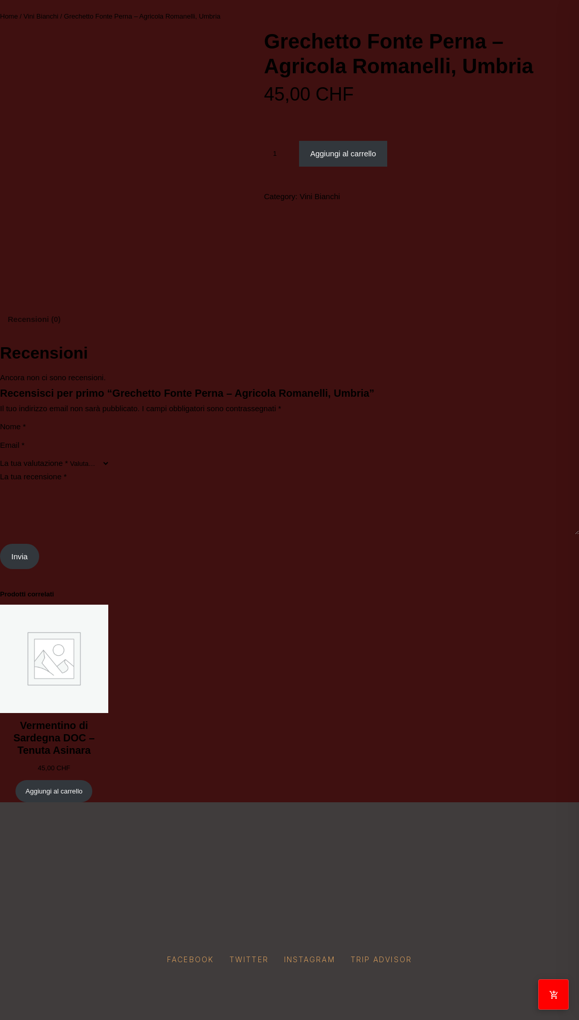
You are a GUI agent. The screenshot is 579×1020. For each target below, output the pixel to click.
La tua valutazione (34, 463)
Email (12, 445)
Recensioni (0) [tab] (34, 319)
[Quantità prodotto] (278, 154)
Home (9, 16)
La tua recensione (33, 476)
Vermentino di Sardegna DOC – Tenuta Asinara (54, 738)
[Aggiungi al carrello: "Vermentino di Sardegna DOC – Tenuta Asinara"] (53, 791)
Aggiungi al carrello (343, 153)
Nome (13, 426)
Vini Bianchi (41, 16)
